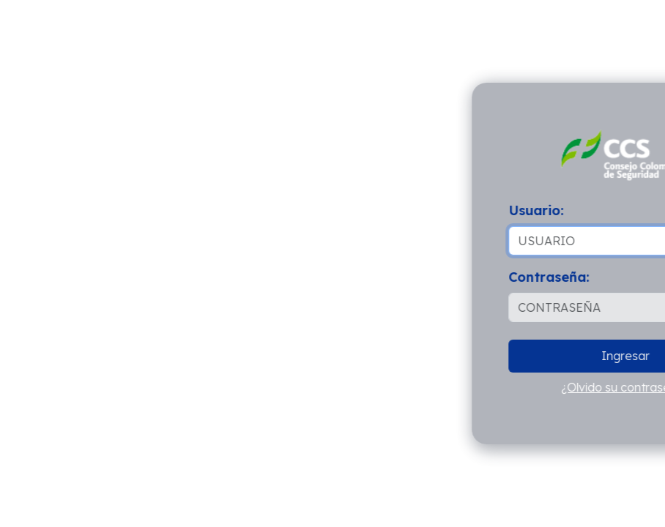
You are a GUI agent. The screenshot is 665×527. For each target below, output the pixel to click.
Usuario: (537, 210)
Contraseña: (550, 277)
